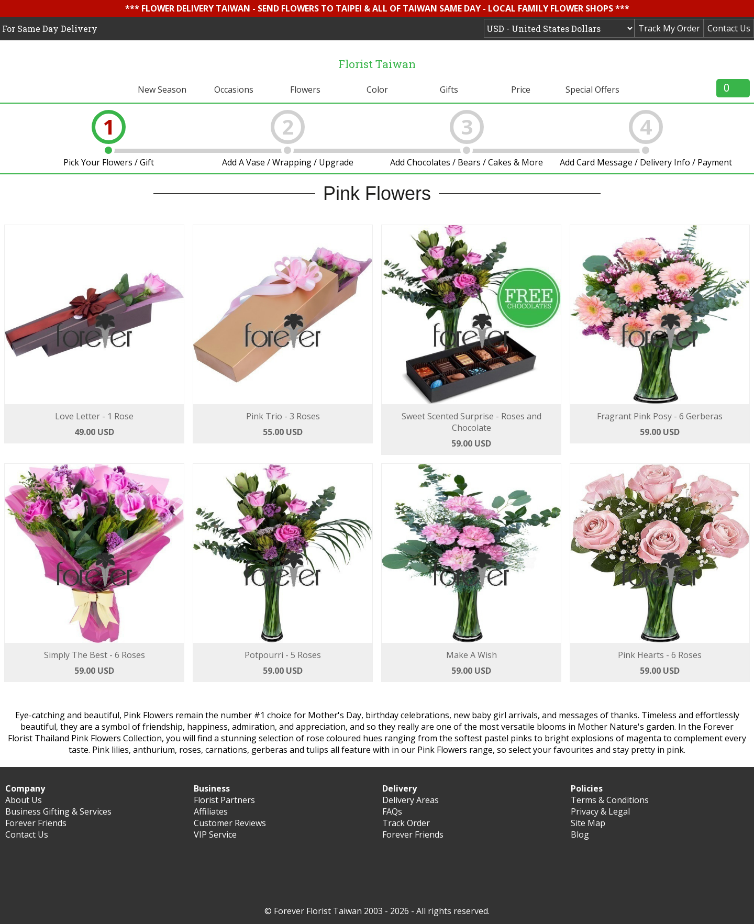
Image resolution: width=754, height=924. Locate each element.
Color (377, 89)
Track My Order (669, 28)
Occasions (233, 89)
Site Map (588, 823)
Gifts (449, 89)
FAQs (392, 811)
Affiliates (211, 811)
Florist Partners (224, 800)
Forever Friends (35, 823)
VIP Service (215, 834)
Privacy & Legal (600, 811)
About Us (23, 800)
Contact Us (728, 28)
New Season (162, 89)
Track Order (406, 823)
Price (520, 89)
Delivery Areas (410, 800)
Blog (580, 834)
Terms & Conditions (610, 800)
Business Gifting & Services (58, 811)
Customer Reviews (230, 823)
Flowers (305, 89)
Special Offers (592, 89)
